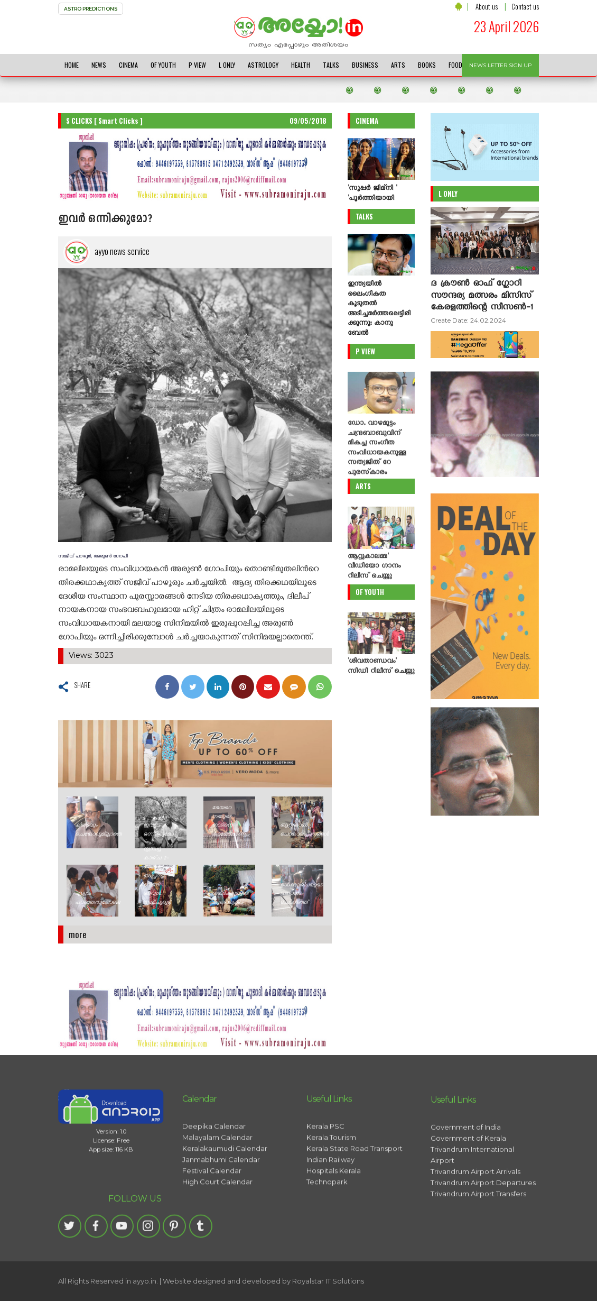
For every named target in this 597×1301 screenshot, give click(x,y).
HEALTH (300, 64)
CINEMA (128, 64)
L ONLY (227, 64)
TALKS (331, 64)
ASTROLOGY (263, 64)
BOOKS (427, 64)
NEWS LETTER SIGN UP (500, 65)
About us (486, 6)
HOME (71, 64)
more (78, 934)
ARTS (398, 64)
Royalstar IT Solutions (328, 1281)
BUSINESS (365, 64)
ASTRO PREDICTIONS (90, 9)
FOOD (455, 64)
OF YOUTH (163, 64)
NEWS (98, 64)
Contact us (525, 6)
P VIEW (197, 64)
